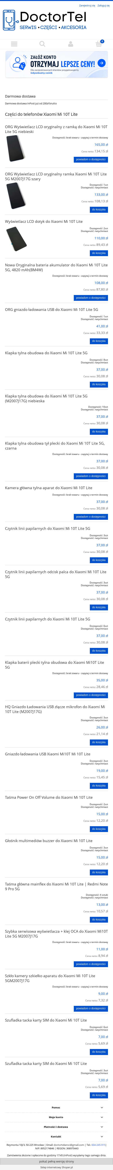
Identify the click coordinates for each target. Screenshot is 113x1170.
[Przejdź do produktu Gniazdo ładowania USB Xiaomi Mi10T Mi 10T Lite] (25, 760)
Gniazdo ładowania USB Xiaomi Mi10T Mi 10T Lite (47, 754)
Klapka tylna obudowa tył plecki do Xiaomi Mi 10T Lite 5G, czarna (55, 446)
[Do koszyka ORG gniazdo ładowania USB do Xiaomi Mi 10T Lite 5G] (99, 341)
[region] (56, 68)
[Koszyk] (99, 43)
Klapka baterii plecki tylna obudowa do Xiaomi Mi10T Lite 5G (54, 665)
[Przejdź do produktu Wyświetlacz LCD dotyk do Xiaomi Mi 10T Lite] (25, 239)
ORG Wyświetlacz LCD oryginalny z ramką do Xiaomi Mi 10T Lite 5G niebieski (56, 129)
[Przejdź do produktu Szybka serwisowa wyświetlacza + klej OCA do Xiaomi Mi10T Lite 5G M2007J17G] (25, 941)
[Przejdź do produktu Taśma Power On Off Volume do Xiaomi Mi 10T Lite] (25, 803)
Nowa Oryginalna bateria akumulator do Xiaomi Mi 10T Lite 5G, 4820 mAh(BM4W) (56, 267)
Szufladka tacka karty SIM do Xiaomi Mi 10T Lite (46, 1020)
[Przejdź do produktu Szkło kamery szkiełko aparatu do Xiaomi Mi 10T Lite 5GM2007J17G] (25, 986)
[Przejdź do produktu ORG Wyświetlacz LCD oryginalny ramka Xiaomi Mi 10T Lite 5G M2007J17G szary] (25, 195)
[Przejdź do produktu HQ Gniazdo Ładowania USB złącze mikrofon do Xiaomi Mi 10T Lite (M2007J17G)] (25, 717)
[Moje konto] (70, 44)
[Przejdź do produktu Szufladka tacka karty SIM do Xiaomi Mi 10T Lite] (25, 1026)
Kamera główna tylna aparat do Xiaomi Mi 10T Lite (48, 487)
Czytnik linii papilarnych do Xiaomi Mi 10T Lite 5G (47, 528)
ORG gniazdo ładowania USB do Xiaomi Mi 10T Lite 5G (51, 309)
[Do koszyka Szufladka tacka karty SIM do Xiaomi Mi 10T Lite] (99, 1052)
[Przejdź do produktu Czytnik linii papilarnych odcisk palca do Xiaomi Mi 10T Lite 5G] (25, 582)
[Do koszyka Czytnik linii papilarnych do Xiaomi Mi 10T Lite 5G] (99, 560)
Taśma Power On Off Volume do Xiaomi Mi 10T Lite (49, 797)
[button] (14, 44)
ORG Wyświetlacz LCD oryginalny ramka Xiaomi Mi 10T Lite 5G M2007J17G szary (56, 176)
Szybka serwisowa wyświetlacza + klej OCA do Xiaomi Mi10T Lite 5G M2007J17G (56, 934)
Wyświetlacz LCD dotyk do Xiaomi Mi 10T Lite (44, 221)
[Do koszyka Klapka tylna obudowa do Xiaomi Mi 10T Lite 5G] (99, 385)
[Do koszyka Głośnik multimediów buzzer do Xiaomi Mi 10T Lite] (99, 872)
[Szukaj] (42, 43)
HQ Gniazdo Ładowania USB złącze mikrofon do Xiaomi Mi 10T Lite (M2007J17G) (55, 709)
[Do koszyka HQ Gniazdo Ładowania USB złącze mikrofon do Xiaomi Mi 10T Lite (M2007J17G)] (99, 742)
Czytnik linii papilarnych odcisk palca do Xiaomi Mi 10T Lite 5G (55, 574)
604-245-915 (98, 1145)
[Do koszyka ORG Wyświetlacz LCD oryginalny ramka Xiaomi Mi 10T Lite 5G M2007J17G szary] (99, 210)
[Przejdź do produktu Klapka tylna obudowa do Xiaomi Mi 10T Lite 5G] (25, 359)
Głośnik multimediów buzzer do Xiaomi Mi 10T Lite (49, 840)
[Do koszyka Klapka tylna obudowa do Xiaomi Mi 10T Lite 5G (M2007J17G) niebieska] (99, 432)
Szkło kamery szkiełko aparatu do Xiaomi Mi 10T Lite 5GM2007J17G (50, 978)
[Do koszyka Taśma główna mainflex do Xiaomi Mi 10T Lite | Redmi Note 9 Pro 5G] (99, 920)
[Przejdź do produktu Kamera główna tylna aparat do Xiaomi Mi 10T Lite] (25, 494)
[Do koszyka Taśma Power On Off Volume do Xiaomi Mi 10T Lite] (99, 829)
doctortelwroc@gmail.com (69, 1145)
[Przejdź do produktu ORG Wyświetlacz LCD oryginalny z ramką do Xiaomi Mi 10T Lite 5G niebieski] (25, 148)
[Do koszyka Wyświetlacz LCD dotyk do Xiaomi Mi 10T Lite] (99, 253)
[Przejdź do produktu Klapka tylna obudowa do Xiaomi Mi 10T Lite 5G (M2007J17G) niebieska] (25, 406)
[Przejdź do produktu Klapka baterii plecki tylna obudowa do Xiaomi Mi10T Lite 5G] (25, 672)
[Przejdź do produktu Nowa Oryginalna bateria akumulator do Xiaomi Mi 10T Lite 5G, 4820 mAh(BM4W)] (25, 275)
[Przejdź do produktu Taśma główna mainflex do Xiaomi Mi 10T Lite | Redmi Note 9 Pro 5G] (25, 894)
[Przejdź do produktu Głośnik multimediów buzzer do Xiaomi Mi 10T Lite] (25, 847)
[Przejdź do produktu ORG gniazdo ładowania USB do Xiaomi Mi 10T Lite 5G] (25, 316)
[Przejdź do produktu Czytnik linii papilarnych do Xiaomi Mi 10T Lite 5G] (25, 535)
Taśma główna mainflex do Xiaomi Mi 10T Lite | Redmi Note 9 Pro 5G (56, 886)
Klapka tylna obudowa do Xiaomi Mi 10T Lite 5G (46, 352)
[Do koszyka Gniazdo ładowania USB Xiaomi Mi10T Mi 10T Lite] (99, 786)
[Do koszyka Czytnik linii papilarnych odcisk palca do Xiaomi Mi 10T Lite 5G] (99, 607)
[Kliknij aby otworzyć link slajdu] (56, 68)
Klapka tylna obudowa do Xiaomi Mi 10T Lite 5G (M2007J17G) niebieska (46, 398)
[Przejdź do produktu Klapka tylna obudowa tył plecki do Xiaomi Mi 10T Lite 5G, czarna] (25, 453)
